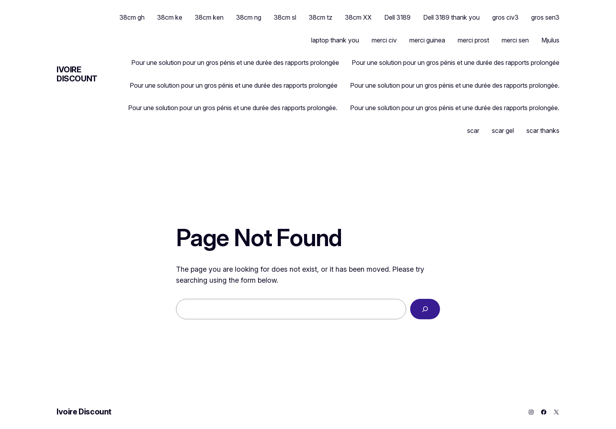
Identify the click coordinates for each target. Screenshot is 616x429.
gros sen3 (545, 17)
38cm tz (320, 17)
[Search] (425, 309)
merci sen (515, 40)
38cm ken (209, 17)
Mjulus (550, 40)
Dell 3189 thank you (451, 17)
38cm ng (248, 17)
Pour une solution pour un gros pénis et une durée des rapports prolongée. (454, 85)
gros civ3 (505, 17)
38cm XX (358, 17)
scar (473, 130)
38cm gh (132, 17)
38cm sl (285, 17)
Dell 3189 (397, 17)
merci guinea (427, 40)
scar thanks (542, 130)
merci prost (473, 40)
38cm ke (169, 17)
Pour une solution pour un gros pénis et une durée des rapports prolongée (235, 62)
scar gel (503, 130)
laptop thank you (335, 40)
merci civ (384, 40)
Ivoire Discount (77, 74)
